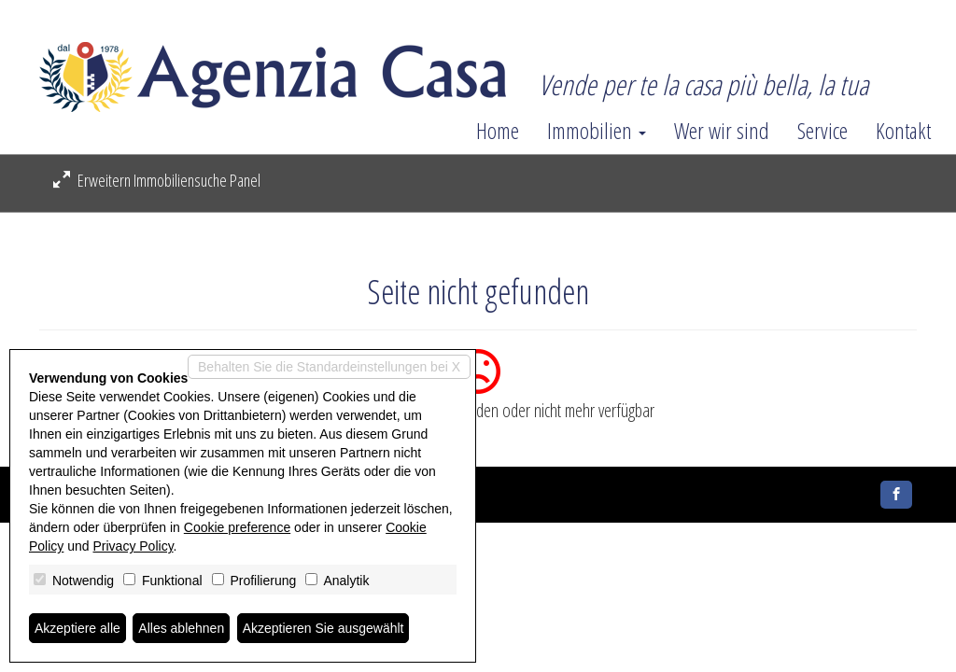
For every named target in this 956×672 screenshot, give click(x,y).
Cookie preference (237, 527)
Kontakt (903, 130)
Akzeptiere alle (77, 628)
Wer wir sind (721, 130)
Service (822, 130)
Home (497, 130)
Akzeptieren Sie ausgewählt (323, 628)
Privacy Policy (133, 546)
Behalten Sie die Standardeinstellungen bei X (329, 366)
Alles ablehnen (181, 628)
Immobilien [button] (596, 130)
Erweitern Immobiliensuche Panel (156, 180)
